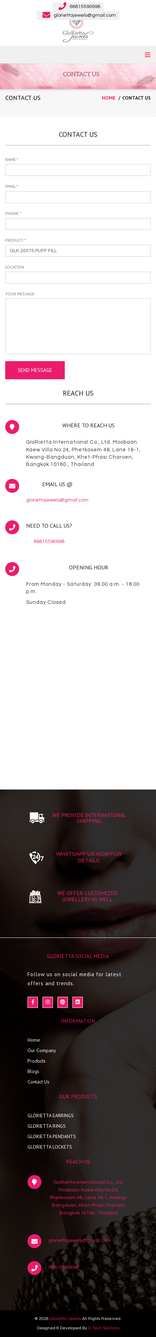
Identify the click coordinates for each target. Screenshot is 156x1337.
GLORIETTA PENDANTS (52, 1136)
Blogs (33, 1071)
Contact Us (38, 1082)
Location (14, 267)
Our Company (42, 1050)
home (109, 98)
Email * (11, 186)
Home (34, 1040)
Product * (15, 240)
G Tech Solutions (103, 1328)
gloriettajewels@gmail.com (57, 500)
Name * (11, 159)
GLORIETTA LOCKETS (50, 1147)
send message (35, 370)
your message (19, 293)
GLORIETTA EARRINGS (51, 1115)
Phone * (13, 213)
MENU (147, 55)
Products (37, 1061)
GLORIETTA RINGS (47, 1126)
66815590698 (49, 541)
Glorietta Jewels (65, 1318)
